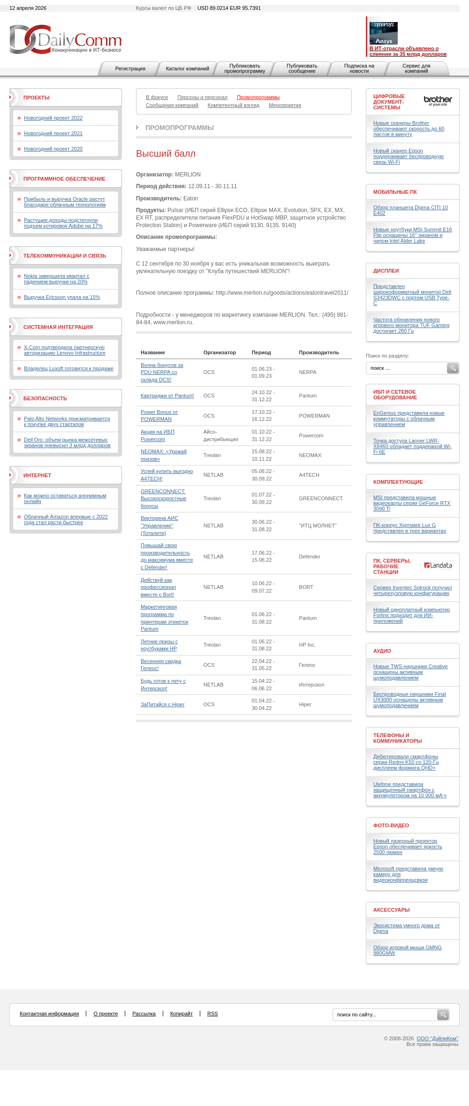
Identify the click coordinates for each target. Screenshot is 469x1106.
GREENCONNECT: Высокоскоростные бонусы (163, 498)
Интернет (37, 475)
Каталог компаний (187, 68)
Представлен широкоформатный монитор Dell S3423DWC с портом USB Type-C (412, 294)
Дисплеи (386, 271)
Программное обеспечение (64, 179)
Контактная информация (49, 1013)
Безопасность (45, 398)
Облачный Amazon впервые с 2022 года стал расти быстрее (66, 519)
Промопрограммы (179, 127)
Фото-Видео (391, 825)
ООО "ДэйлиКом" (437, 1038)
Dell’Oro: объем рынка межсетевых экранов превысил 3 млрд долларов (67, 442)
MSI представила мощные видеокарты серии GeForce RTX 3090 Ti (411, 503)
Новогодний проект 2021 (53, 133)
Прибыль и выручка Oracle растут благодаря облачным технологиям (65, 201)
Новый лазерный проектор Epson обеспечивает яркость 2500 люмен (407, 846)
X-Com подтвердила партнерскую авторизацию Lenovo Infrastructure (65, 350)
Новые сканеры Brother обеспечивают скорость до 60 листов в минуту (408, 128)
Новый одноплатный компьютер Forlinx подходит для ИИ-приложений (411, 615)
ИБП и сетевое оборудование (395, 394)
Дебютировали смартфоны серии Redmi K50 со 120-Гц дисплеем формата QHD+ (406, 762)
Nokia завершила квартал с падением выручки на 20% (56, 278)
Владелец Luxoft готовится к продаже (68, 368)
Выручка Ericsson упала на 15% (62, 297)
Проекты (36, 97)
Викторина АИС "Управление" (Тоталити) (159, 525)
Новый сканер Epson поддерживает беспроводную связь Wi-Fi (408, 156)
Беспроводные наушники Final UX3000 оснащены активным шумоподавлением (409, 699)
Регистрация (130, 68)
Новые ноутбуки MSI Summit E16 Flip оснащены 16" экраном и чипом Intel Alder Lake (412, 235)
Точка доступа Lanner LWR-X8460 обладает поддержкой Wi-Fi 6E (412, 446)
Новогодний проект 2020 (53, 149)
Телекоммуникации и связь (64, 256)
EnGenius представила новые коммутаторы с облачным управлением (409, 418)
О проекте (105, 1013)
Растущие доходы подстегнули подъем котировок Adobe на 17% (63, 223)
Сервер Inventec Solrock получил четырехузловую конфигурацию (412, 590)
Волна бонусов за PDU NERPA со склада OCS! (162, 372)
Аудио (382, 651)
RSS (212, 1013)
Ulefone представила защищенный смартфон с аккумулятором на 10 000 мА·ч (409, 789)
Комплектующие (398, 482)
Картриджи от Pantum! (167, 395)
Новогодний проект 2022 (53, 118)
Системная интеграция (58, 327)
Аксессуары (391, 910)
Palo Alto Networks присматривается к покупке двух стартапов (67, 421)
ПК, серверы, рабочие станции (392, 566)
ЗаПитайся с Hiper (162, 704)
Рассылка (144, 1013)
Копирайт (181, 1013)
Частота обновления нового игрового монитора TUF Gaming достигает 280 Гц (411, 325)
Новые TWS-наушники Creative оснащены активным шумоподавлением (410, 672)
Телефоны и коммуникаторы (397, 738)
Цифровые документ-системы (389, 101)
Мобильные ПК (395, 192)
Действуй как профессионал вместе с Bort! (158, 587)
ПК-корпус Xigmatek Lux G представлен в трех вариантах (409, 528)
